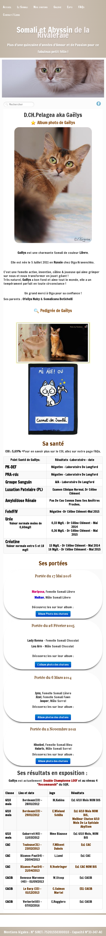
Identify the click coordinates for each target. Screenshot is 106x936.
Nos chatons (41, 7)
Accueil (7, 7)
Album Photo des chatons (53, 614)
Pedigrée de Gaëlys (53, 310)
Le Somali (22, 7)
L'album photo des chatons (53, 665)
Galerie (57, 7)
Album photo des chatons (53, 761)
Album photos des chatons (53, 717)
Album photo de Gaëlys (53, 122)
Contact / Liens (11, 15)
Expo (69, 7)
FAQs (81, 7)
